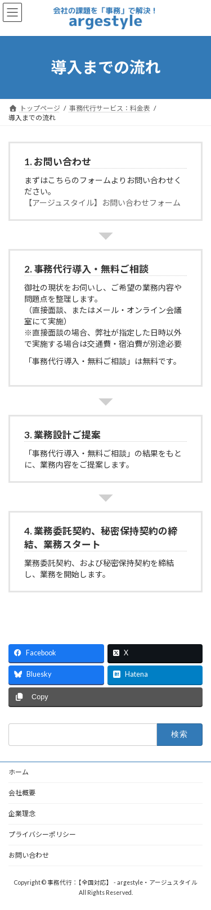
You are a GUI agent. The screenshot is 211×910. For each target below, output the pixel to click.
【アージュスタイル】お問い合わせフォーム (102, 202)
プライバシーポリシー (42, 834)
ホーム (18, 772)
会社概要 (21, 793)
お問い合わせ (28, 855)
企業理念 (21, 813)
